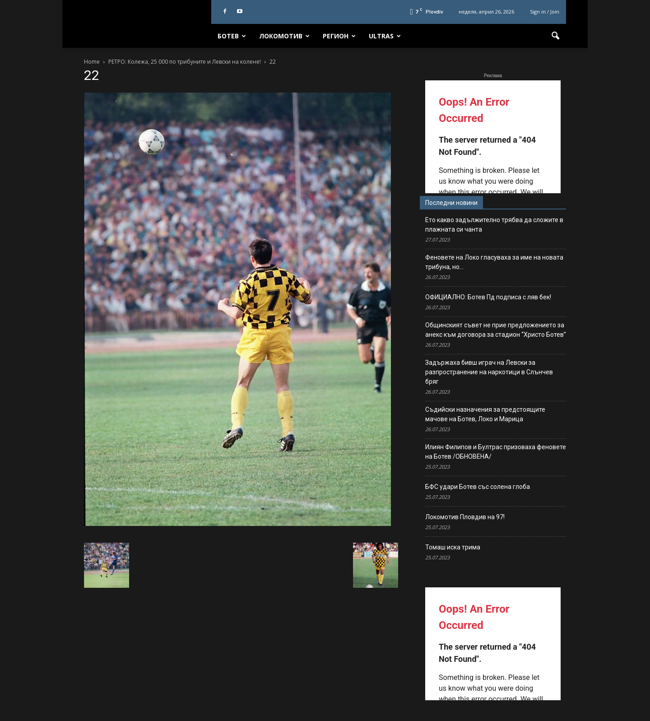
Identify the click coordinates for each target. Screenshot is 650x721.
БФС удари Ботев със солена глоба (477, 486)
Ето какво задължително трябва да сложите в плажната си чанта (494, 224)
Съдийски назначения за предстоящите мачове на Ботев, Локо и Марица (485, 414)
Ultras (385, 36)
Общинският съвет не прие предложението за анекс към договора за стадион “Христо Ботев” (495, 329)
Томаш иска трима (452, 547)
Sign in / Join (544, 11)
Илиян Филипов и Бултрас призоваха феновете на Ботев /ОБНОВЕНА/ (495, 451)
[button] (555, 36)
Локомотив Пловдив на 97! (465, 517)
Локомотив (284, 36)
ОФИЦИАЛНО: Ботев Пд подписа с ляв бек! (488, 297)
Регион (339, 36)
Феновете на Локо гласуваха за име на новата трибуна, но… (494, 262)
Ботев (232, 36)
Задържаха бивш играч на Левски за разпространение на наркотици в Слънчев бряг (489, 372)
